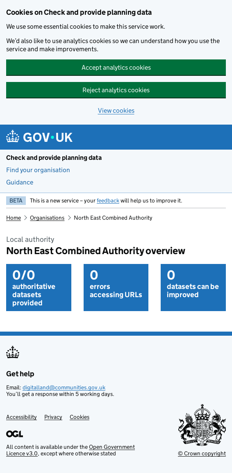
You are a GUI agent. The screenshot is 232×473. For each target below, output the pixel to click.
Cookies (79, 417)
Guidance (19, 182)
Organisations (47, 217)
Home (13, 217)
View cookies (116, 110)
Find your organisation (38, 170)
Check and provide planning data (54, 157)
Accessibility (21, 417)
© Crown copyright (202, 453)
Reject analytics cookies (116, 90)
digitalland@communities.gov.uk (64, 387)
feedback (108, 200)
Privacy (53, 417)
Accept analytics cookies (116, 67)
